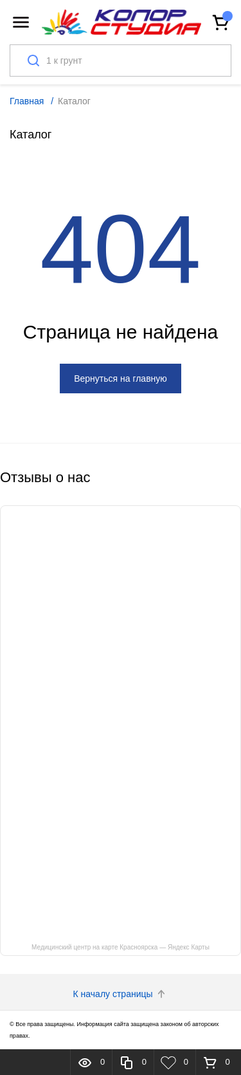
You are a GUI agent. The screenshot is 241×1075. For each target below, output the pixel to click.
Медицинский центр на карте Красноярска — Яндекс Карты (120, 947)
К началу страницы (120, 994)
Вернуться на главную (120, 378)
